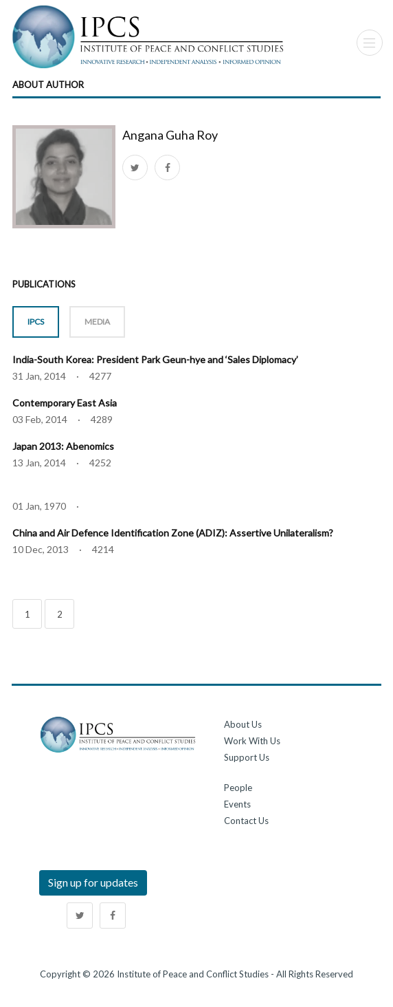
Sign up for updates (93, 882)
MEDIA (97, 321)
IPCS (35, 321)
